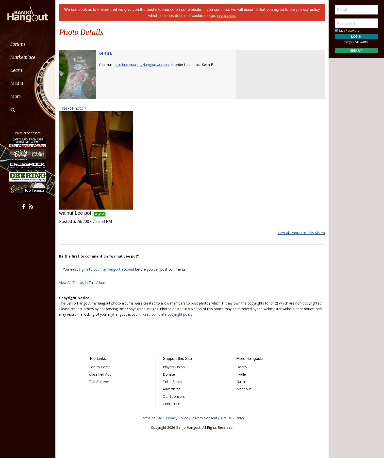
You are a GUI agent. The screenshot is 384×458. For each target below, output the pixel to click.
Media (16, 83)
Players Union (174, 367)
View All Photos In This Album (301, 232)
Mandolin (243, 389)
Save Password (347, 31)
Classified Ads (100, 374)
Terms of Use (151, 418)
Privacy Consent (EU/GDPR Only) (218, 418)
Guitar (241, 381)
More (15, 96)
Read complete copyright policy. (167, 314)
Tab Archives (99, 381)
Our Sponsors (174, 396)
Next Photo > (73, 108)
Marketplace (22, 57)
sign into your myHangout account (142, 64)
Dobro (241, 367)
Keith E (105, 53)
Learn (16, 70)
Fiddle (241, 374)
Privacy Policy (177, 418)
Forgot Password (356, 42)
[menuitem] (27, 44)
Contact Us (172, 403)
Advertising (171, 389)
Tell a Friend (172, 381)
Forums (18, 44)
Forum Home (100, 367)
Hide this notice (226, 16)
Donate (169, 374)
